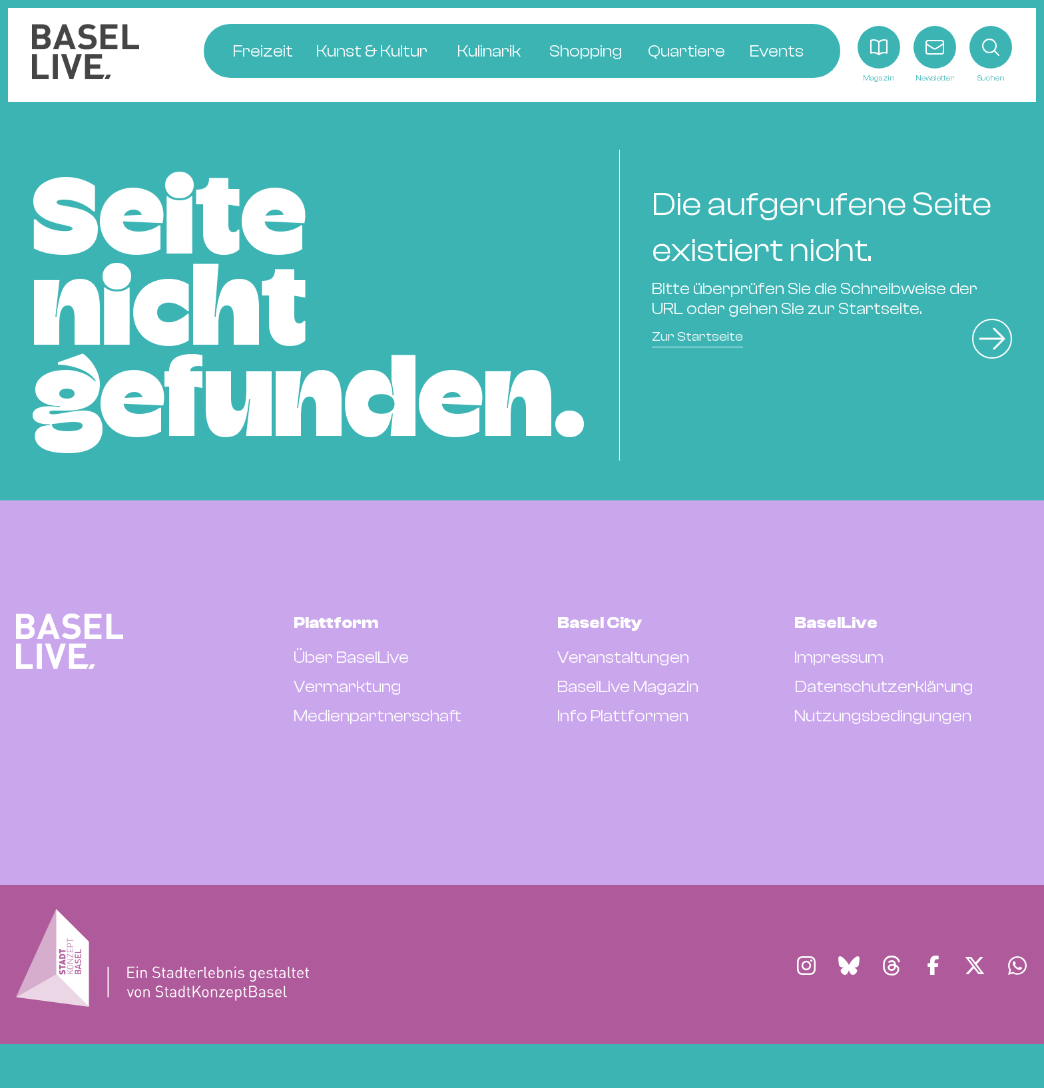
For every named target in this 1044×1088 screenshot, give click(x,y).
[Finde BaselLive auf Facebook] (933, 965)
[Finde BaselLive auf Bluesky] (849, 965)
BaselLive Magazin (627, 686)
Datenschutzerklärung (883, 686)
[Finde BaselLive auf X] (974, 965)
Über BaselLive (351, 657)
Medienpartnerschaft (377, 716)
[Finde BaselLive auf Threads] (891, 965)
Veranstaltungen (623, 657)
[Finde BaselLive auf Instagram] (806, 965)
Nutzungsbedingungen (882, 716)
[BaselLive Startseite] (85, 55)
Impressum (839, 657)
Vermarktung (347, 686)
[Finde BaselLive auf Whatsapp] (1017, 965)
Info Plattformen (622, 716)
